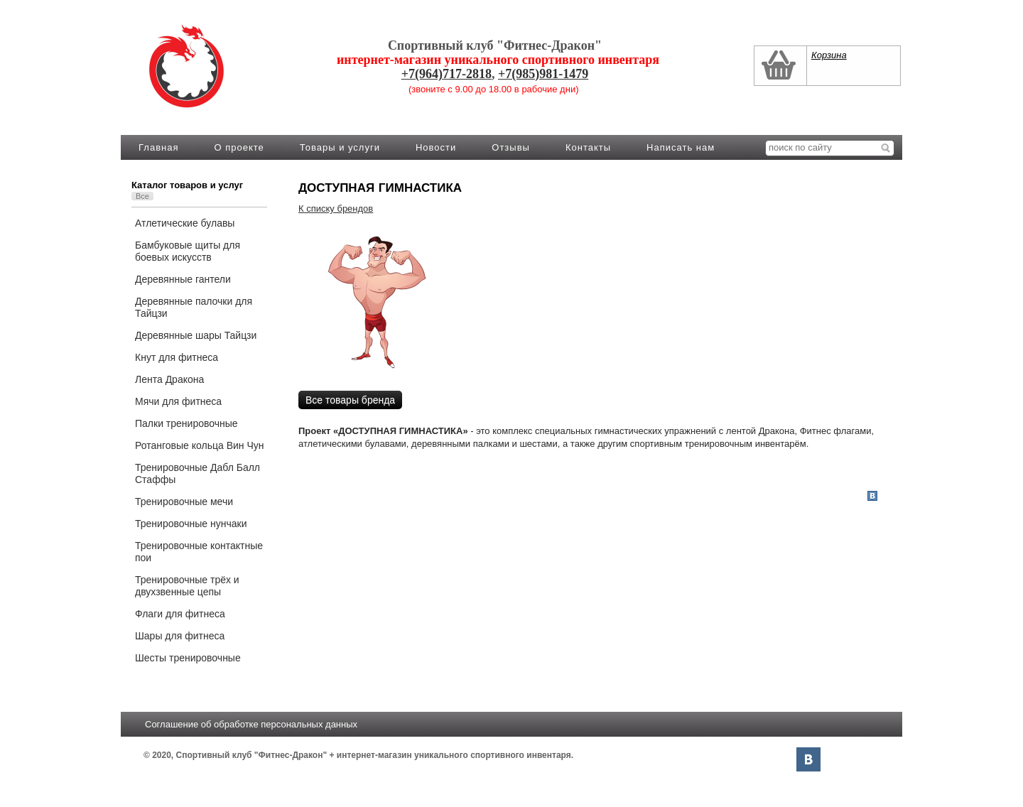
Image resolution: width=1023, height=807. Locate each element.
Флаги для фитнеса (180, 613)
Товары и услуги (340, 147)
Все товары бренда (350, 400)
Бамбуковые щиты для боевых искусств (187, 251)
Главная (158, 147)
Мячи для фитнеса (178, 401)
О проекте (239, 147)
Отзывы (511, 147)
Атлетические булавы (184, 223)
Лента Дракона (169, 379)
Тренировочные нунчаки (191, 523)
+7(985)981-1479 (543, 74)
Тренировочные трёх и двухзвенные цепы (187, 585)
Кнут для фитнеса (176, 357)
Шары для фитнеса (179, 635)
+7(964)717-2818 (446, 74)
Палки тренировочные (186, 423)
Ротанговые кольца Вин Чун (199, 445)
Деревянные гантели (183, 279)
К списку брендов (335, 208)
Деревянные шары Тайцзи (195, 335)
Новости (436, 147)
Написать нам (680, 147)
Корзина (829, 55)
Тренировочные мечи (184, 501)
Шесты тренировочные (188, 658)
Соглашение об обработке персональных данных (251, 724)
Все (142, 196)
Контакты (588, 147)
